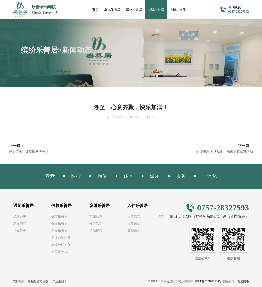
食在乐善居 (59, 223)
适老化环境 (59, 251)
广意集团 (58, 281)
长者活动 (95, 223)
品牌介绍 (19, 216)
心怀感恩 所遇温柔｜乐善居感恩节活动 (224, 151)
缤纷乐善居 (156, 9)
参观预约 (133, 230)
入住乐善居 (177, 9)
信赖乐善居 (134, 9)
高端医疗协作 (61, 244)
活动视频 (95, 230)
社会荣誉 (19, 230)
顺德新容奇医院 (38, 281)
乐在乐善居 (59, 230)
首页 (95, 9)
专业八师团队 (61, 237)
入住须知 (133, 223)
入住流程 (133, 216)
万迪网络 (243, 281)
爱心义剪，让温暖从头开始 (29, 151)
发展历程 (19, 223)
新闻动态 (95, 216)
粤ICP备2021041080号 (208, 281)
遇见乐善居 (112, 9)
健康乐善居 (59, 216)
